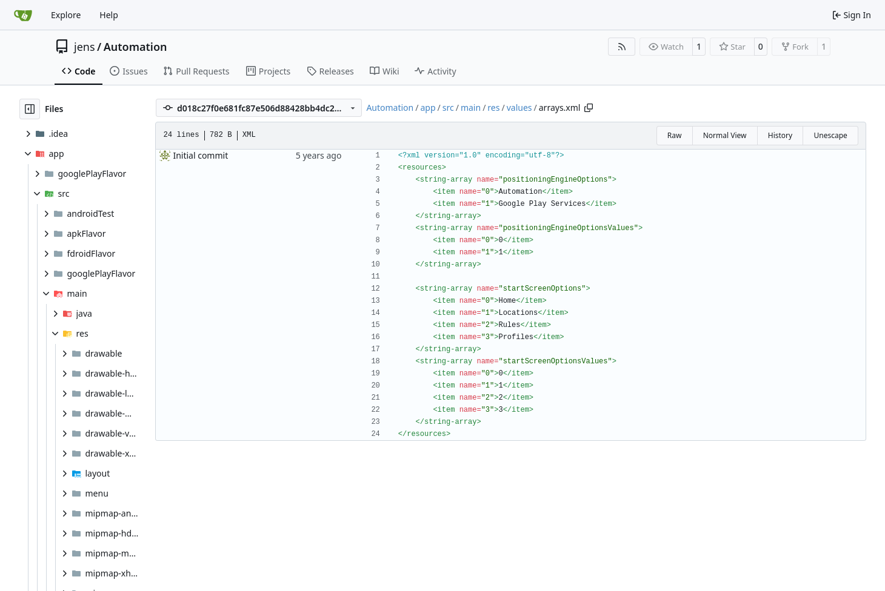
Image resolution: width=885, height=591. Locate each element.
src (448, 107)
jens (84, 47)
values (519, 107)
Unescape (830, 135)
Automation (135, 47)
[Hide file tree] (29, 109)
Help (108, 15)
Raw (674, 135)
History (780, 135)
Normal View (725, 135)
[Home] (23, 15)
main (471, 107)
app (427, 107)
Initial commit (200, 155)
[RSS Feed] (622, 47)
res (493, 107)
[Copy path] (588, 108)
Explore (66, 15)
